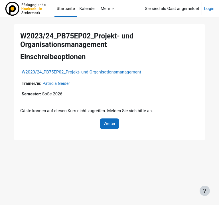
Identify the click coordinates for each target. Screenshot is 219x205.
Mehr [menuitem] (105, 8)
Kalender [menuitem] (87, 8)
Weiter (109, 123)
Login (209, 8)
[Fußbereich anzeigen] (205, 191)
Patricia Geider (56, 83)
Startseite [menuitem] (66, 8)
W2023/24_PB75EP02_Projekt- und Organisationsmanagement (81, 72)
